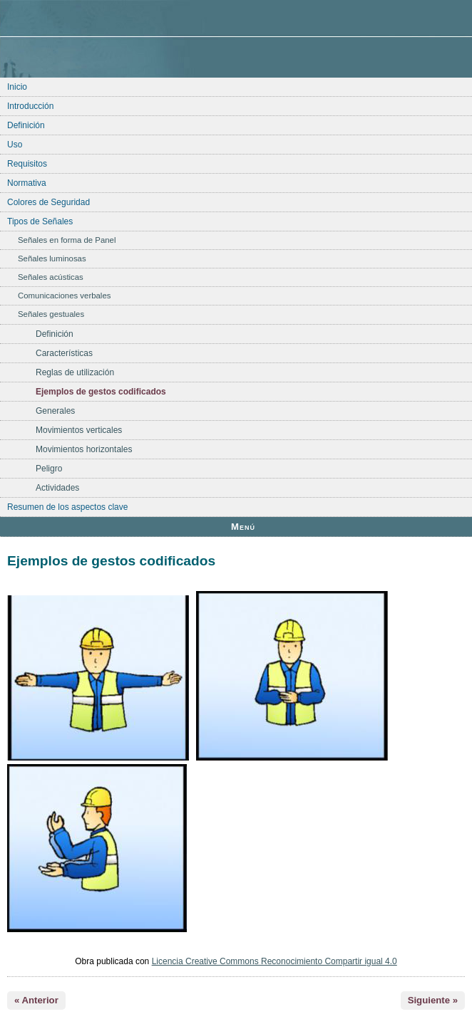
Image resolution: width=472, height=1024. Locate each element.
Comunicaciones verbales (64, 295)
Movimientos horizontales (84, 449)
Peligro (49, 469)
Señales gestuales (51, 314)
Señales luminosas (52, 258)
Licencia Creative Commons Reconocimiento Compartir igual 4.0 (274, 961)
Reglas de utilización (75, 372)
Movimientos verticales (79, 430)
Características (64, 353)
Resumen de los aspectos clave (67, 507)
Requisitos (27, 164)
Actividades (57, 488)
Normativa (26, 183)
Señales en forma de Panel (67, 240)
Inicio (17, 87)
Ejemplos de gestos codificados (101, 392)
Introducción (30, 106)
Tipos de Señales (40, 221)
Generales (55, 411)
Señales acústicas (50, 277)
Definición (26, 125)
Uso (14, 145)
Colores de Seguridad (48, 202)
